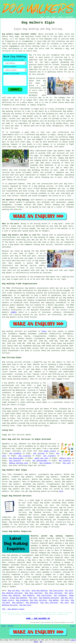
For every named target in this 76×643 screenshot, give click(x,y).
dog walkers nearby (64, 565)
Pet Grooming (60, 595)
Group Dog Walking (11, 595)
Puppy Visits (8, 600)
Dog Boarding (32, 603)
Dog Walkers (28, 595)
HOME (42, 17)
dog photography (16, 458)
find (9, 474)
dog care (67, 463)
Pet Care (26, 591)
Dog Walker (54, 600)
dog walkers (33, 121)
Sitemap (3, 626)
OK (41, 642)
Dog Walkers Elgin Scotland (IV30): (19, 34)
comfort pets (65, 458)
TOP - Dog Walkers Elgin (13, 609)
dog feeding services (40, 512)
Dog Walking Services (12, 593)
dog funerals (15, 461)
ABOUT (54, 17)
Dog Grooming (22, 600)
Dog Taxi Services (33, 593)
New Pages (10, 626)
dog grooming (45, 463)
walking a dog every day (25, 582)
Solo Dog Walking (39, 591)
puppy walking (47, 515)
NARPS (13, 312)
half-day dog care (35, 522)
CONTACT (60, 17)
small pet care (41, 458)
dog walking (7, 111)
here (61, 491)
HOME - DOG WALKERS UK (38, 618)
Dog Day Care (67, 598)
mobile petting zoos (18, 463)
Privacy (72, 626)
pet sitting (38, 453)
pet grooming (15, 453)
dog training (25, 456)
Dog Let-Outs (14, 591)
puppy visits (50, 451)
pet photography (40, 461)
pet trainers (49, 456)
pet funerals (65, 461)
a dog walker (53, 448)
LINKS (48, 17)
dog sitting (37, 510)
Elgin (44, 331)
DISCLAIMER (69, 17)
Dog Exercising (56, 591)
